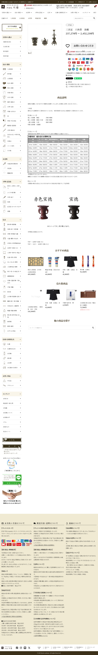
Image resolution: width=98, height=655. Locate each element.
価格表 (69, 82)
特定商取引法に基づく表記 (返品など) (78, 84)
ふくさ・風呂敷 (9, 192)
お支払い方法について (57, 647)
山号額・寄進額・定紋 (11, 296)
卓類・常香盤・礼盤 (10, 233)
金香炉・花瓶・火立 (38, 242)
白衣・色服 (8, 97)
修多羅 (7, 73)
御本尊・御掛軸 (9, 224)
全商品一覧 (39, 647)
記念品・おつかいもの (11, 206)
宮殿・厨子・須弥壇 (10, 229)
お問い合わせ (93, 2)
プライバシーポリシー (90, 647)
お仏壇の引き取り (10, 367)
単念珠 (7, 168)
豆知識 (5, 408)
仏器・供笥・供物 (10, 257)
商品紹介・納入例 (8, 403)
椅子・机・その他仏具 (11, 271)
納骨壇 (7, 321)
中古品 (7, 380)
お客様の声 (6, 417)
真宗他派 (5, 51)
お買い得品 (74, 12)
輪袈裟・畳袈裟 (9, 125)
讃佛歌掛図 (8, 276)
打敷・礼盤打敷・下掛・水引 (11, 281)
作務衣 (7, 141)
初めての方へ (47, 647)
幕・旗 (7, 291)
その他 (7, 150)
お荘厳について (7, 413)
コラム (5, 422)
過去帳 (7, 358)
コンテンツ (85, 12)
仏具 (49, 12)
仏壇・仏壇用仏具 (60, 12)
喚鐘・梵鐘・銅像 (10, 310)
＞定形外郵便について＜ (41, 636)
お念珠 (28, 12)
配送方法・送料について (68, 647)
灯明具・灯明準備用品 (11, 243)
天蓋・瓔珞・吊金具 (10, 238)
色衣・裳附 (8, 83)
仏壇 (6, 344)
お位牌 (7, 362)
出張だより (6, 427)
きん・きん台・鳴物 (10, 262)
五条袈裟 (22, 18)
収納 (6, 201)
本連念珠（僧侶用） (10, 163)
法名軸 (7, 353)
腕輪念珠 (8, 173)
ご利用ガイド (81, 2)
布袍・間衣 (8, 92)
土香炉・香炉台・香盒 (11, 252)
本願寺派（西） (7, 42)
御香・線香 (8, 326)
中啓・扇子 (8, 197)
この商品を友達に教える (74, 86)
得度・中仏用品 (9, 120)
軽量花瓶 (38, 18)
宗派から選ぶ (6, 12)
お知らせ (5, 399)
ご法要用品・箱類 (10, 266)
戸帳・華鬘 (8, 287)
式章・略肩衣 (9, 130)
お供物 (30, 18)
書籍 (6, 211)
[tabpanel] (45, 37)
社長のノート (6, 431)
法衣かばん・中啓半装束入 (11, 136)
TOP (29, 242)
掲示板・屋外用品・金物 (11, 316)
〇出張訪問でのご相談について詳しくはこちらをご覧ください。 (80, 74)
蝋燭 (45, 18)
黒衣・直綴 (8, 87)
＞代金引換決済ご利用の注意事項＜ (11, 616)
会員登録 (71, 2)
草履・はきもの (9, 111)
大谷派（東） (6, 46)
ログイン (62, 2)
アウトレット (8, 385)
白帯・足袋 (8, 106)
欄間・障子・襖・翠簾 (11, 301)
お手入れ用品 (9, 330)
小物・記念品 (38, 12)
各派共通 (5, 56)
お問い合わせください (84, 46)
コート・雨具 (8, 145)
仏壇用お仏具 (9, 348)
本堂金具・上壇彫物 (11, 305)
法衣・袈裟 (18, 12)
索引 (95, 12)
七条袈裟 (13, 18)
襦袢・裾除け (9, 102)
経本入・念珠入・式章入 (11, 187)
